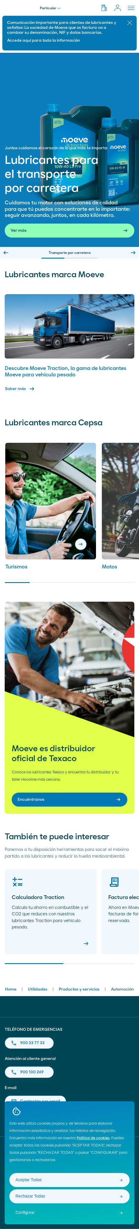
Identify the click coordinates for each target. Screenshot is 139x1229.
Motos (109, 567)
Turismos (16, 567)
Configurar (25, 1212)
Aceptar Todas (29, 1179)
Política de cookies (93, 1138)
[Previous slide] (6, 253)
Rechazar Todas (30, 1196)
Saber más (20, 389)
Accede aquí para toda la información (43, 40)
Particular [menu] (50, 8)
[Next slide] (133, 253)
